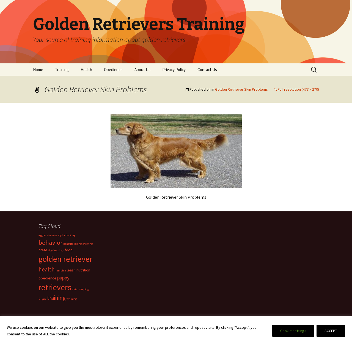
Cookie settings (293, 330)
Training (62, 69)
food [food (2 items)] (69, 249)
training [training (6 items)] (56, 297)
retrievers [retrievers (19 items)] (54, 287)
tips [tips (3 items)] (42, 298)
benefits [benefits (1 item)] (68, 244)
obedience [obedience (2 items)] (47, 278)
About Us (142, 69)
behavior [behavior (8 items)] (50, 242)
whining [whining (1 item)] (72, 299)
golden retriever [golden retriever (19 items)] (65, 259)
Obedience (113, 69)
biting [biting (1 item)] (78, 244)
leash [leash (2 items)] (71, 270)
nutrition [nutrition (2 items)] (83, 270)
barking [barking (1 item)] (70, 235)
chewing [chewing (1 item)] (87, 244)
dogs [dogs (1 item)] (61, 250)
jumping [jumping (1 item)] (61, 270)
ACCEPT (330, 330)
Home (38, 69)
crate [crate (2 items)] (42, 249)
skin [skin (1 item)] (75, 289)
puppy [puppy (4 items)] (63, 277)
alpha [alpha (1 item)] (61, 235)
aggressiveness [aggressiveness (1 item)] (47, 235)
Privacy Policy (174, 69)
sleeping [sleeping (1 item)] (83, 289)
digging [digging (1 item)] (52, 250)
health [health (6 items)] (46, 269)
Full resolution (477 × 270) (298, 89)
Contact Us (207, 69)
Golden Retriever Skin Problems (241, 89)
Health (86, 69)
